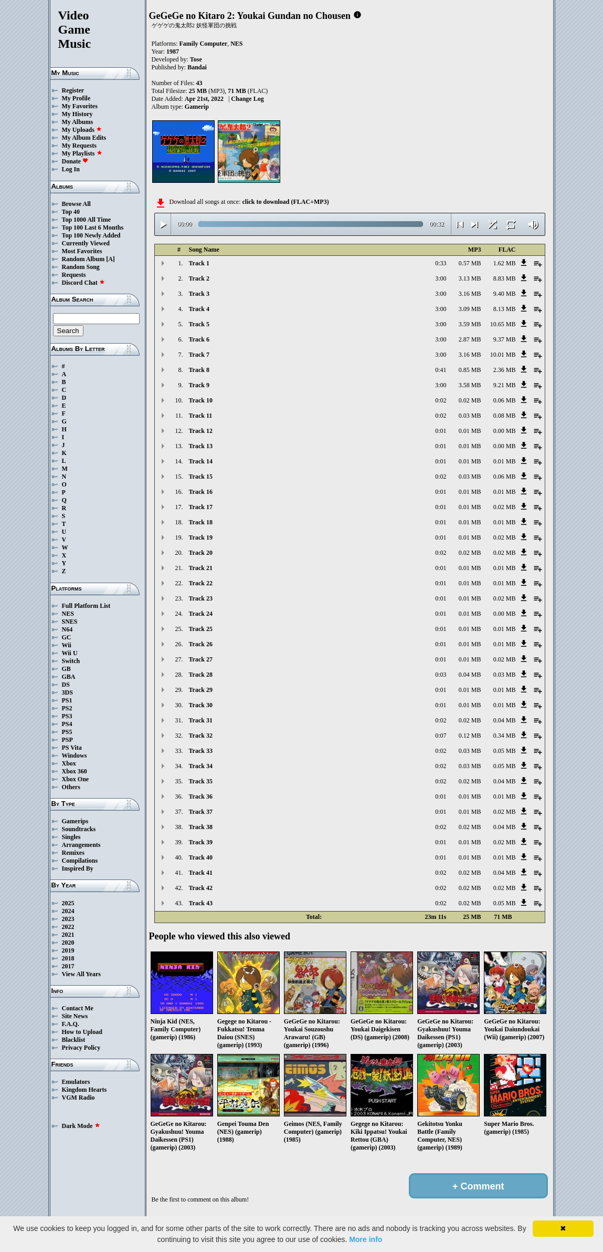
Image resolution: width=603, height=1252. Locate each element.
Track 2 (199, 278)
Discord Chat (83, 282)
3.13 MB (470, 278)
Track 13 (201, 446)
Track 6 (199, 339)
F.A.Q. (70, 1024)
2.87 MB (470, 339)
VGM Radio (78, 1097)
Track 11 (201, 415)
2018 (68, 958)
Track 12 (201, 430)
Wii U (70, 653)
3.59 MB (470, 324)
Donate (75, 161)
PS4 (67, 724)
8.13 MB (504, 309)
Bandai (197, 67)
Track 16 (201, 491)
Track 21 (201, 568)
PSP (67, 739)
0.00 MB (504, 430)
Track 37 (201, 811)
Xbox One (75, 779)
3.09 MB (470, 309)
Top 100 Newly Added (91, 235)
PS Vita (72, 747)
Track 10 (201, 400)
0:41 (440, 370)
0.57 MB (470, 263)
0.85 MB (470, 370)
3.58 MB (470, 385)
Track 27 (201, 659)
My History (77, 114)
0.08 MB (504, 415)
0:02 (440, 400)
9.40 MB (504, 293)
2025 (68, 903)
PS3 (67, 716)
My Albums (77, 122)
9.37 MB (504, 339)
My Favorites (80, 106)
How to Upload (82, 1032)
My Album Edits (84, 137)
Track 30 (201, 705)
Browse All (76, 204)
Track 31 (201, 720)
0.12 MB (470, 735)
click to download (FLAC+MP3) (285, 201)
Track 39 (201, 842)
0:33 (440, 263)
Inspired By (77, 868)
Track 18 (201, 522)
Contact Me (77, 1008)
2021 (68, 934)
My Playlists (82, 153)
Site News (75, 1016)
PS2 (67, 708)
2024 (68, 911)
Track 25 (201, 629)
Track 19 (201, 537)
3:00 (440, 278)
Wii (66, 645)
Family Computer (203, 43)
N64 (67, 629)
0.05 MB (504, 750)
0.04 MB (470, 674)
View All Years (81, 974)
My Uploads (82, 129)
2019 (68, 950)
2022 (68, 926)
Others (71, 787)
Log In (71, 169)
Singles (71, 837)
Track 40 (201, 857)
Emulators (76, 1081)
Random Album (83, 259)
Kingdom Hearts (84, 1089)
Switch (71, 661)
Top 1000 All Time (86, 219)
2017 (68, 966)
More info (365, 1239)
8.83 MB (504, 278)
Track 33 (201, 750)
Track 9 (199, 385)
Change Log (247, 98)
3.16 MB (470, 293)
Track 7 (199, 354)
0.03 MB (470, 415)
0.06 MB (504, 400)
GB (66, 668)
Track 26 (201, 644)
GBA (69, 676)
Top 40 (71, 211)
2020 (68, 942)
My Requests (79, 145)
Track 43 (201, 903)
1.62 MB (504, 263)
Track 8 (199, 370)
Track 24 (201, 613)
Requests (74, 274)
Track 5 (199, 324)
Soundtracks (79, 829)
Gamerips (75, 821)
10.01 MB (503, 354)
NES (68, 613)
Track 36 (201, 796)
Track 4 (199, 309)
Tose (196, 59)
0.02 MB (470, 400)
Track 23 (201, 598)
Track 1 (199, 263)
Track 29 (201, 690)
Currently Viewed (86, 243)
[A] (110, 259)
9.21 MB (504, 385)
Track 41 (201, 872)
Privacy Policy (81, 1047)
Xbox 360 (74, 771)
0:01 (440, 430)
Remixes (73, 852)
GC (66, 637)
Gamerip (197, 106)
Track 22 (201, 583)
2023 (68, 919)
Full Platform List (86, 605)
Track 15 (201, 476)
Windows (74, 755)
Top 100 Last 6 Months (93, 227)
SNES (70, 621)
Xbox (69, 763)
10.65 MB (503, 324)
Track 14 (201, 461)
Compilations (80, 860)
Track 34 (201, 766)
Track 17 (201, 507)
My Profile (76, 98)
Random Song (81, 267)
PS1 (67, 700)
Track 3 (199, 293)
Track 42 (201, 888)
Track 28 (201, 674)
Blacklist (74, 1039)
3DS (67, 692)
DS (66, 684)
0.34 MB (504, 735)
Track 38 (201, 827)
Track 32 (201, 735)
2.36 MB (504, 370)
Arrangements (81, 845)
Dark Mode (81, 1126)
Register (73, 90)
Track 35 (201, 781)
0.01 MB (470, 430)
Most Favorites (82, 251)
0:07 (440, 735)
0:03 (440, 674)
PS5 (67, 732)
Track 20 (201, 552)
